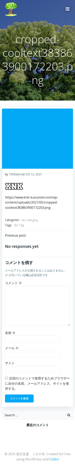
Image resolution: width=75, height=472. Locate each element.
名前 (10, 333)
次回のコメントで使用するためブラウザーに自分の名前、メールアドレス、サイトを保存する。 (37, 383)
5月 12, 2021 (34, 174)
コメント (13, 283)
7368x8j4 (15, 174)
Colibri (54, 459)
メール (12, 348)
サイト (10, 363)
